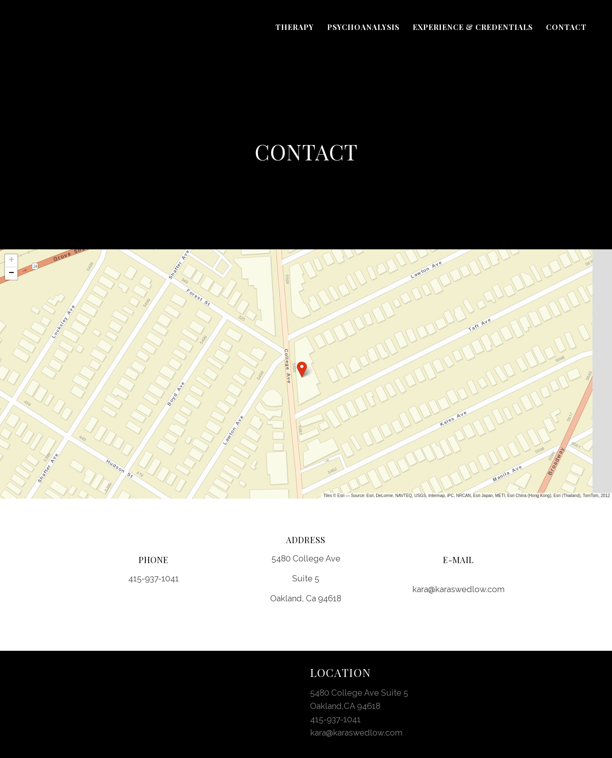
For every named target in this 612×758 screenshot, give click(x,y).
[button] (302, 369)
